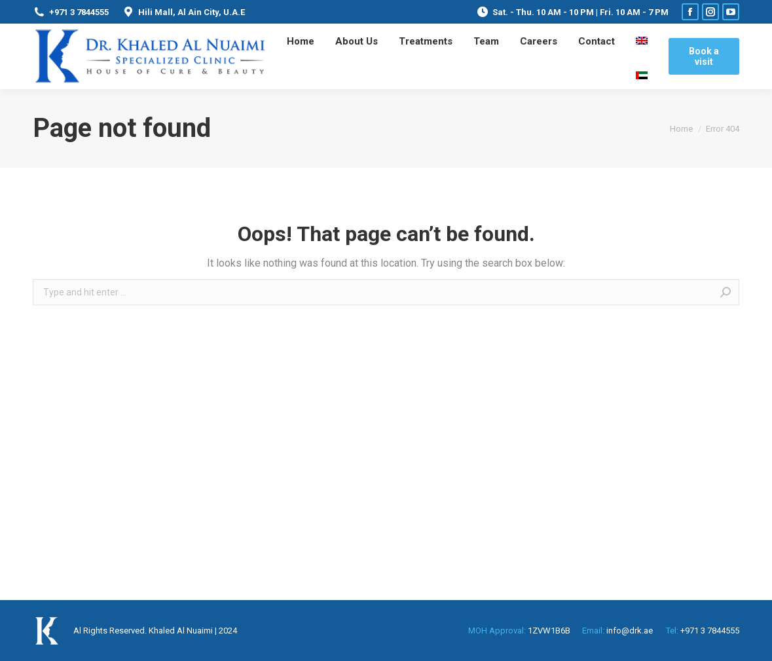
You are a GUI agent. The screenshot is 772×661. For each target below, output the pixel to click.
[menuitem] (300, 41)
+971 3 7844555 (71, 12)
